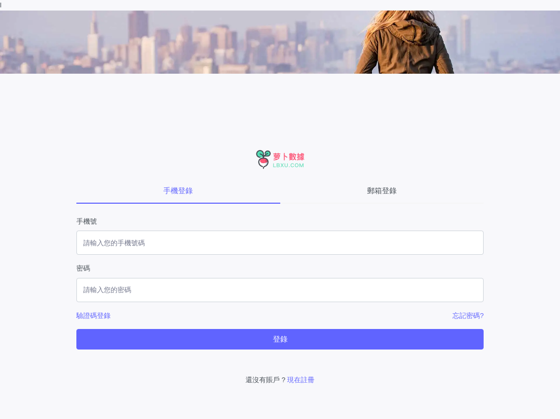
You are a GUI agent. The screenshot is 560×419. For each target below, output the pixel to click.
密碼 (83, 268)
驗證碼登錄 (93, 316)
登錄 (280, 339)
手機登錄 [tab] (178, 190)
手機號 (86, 221)
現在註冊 (301, 380)
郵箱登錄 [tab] (382, 190)
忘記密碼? (468, 316)
